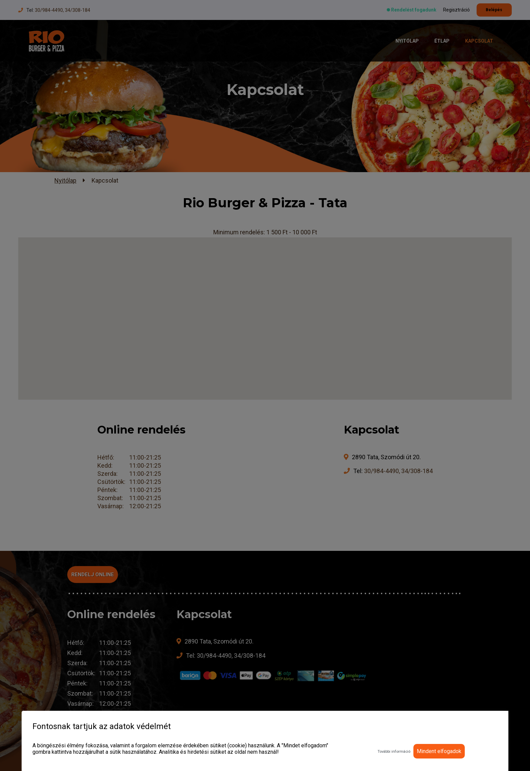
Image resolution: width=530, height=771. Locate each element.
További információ (394, 751)
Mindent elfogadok (439, 751)
